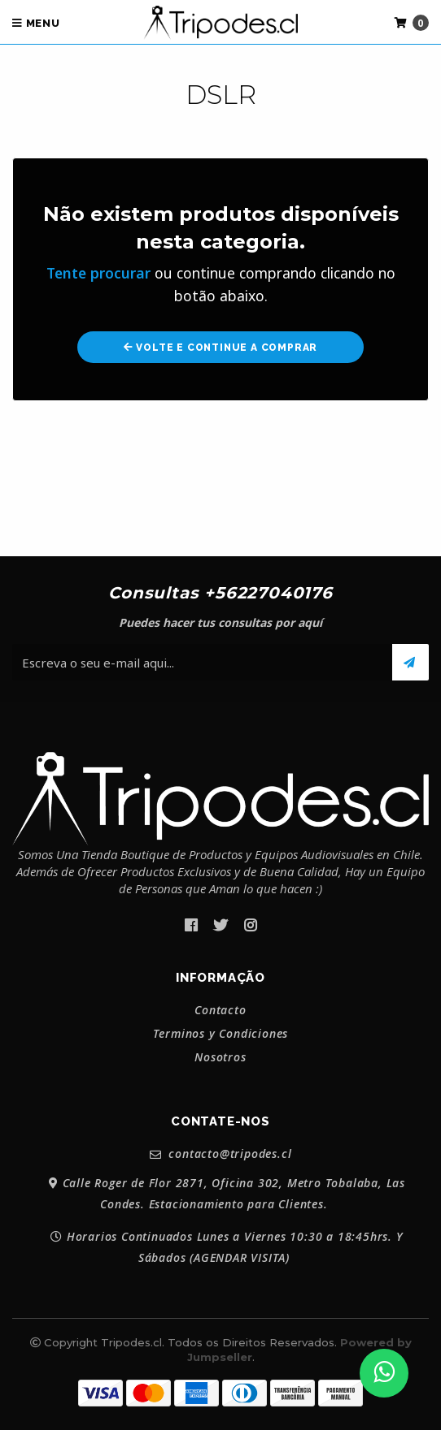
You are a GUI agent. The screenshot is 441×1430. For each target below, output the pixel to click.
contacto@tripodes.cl (221, 1154)
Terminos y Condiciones (221, 1033)
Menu (36, 23)
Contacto (220, 1010)
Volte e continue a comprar (220, 347)
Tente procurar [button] (98, 273)
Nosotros (220, 1057)
